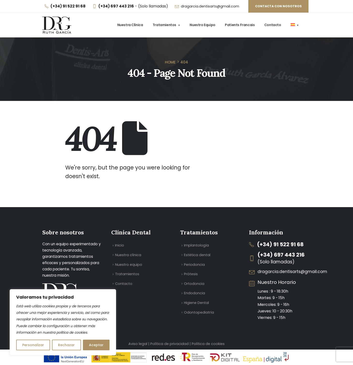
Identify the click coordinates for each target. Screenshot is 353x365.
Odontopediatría (199, 312)
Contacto (272, 24)
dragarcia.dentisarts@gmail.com (210, 6)
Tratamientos (164, 24)
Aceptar (96, 345)
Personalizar (33, 345)
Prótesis (191, 274)
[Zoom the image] (60, 286)
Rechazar (66, 345)
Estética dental (197, 255)
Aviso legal (137, 343)
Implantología (196, 245)
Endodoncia (194, 293)
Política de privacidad (170, 343)
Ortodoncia (194, 283)
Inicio (119, 245)
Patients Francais (240, 24)
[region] (63, 322)
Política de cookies (208, 343)
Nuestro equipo (202, 24)
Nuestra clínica (130, 24)
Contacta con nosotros (278, 6)
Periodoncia (194, 264)
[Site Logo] (56, 25)
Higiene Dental (196, 302)
